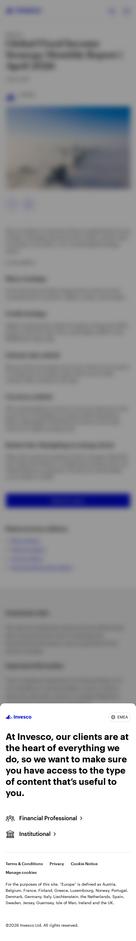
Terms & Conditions (24, 863)
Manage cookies (21, 872)
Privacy (57, 863)
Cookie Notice (84, 863)
